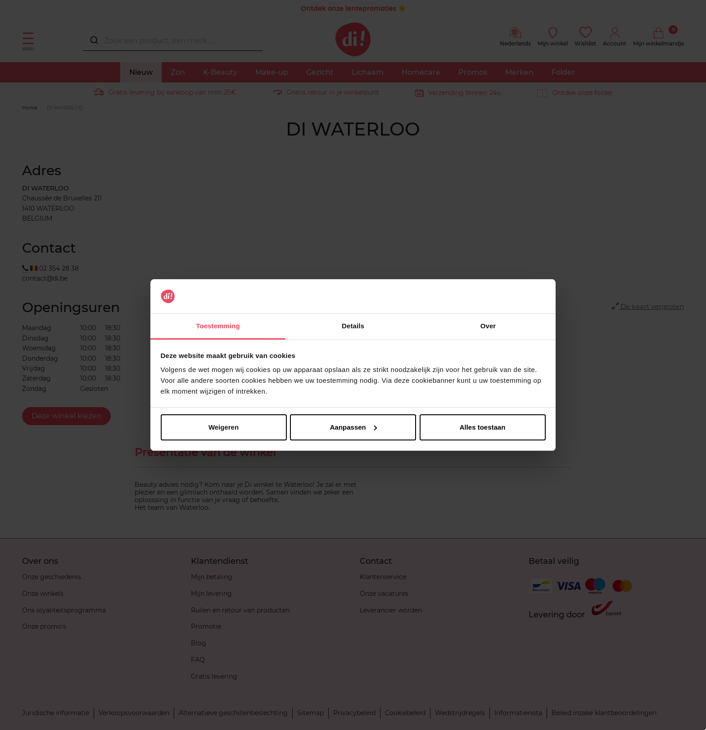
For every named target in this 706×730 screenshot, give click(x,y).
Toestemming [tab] (218, 326)
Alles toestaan (483, 427)
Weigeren (223, 427)
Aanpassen (353, 427)
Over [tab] (488, 326)
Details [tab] (353, 326)
